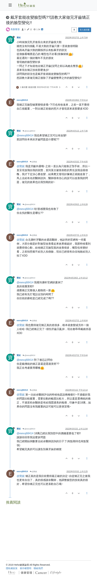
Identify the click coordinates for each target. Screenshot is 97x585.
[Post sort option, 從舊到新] (74, 29)
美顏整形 (15, 29)
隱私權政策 (11, 568)
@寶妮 (33, 162)
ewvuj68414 (22, 100)
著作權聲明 (25, 568)
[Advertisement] (48, 529)
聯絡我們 (38, 568)
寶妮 (19, 37)
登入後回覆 (85, 30)
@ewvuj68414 (29, 131)
